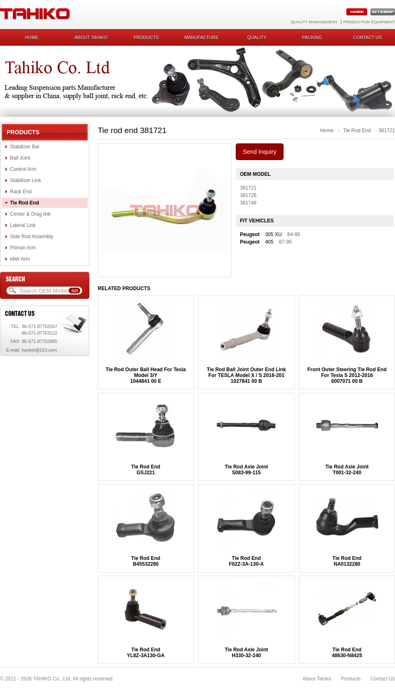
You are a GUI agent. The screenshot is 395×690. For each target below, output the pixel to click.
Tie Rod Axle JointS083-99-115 (246, 470)
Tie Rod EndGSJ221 (145, 470)
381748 (248, 203)
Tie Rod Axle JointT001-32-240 (346, 470)
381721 (386, 130)
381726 (248, 195)
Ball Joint (20, 158)
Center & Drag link (30, 214)
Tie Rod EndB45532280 (145, 561)
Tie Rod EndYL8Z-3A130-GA (146, 652)
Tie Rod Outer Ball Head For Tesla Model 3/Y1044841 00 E (146, 375)
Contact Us (382, 679)
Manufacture (201, 37)
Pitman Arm (23, 248)
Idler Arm (20, 259)
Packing (312, 37)
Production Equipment (369, 22)
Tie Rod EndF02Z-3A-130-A (246, 561)
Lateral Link (23, 225)
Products (146, 37)
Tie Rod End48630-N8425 (347, 652)
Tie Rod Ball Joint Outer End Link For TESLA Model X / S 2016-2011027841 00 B (246, 375)
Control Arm (23, 169)
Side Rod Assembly (31, 236)
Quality (256, 37)
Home (31, 37)
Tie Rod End (24, 203)
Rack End (21, 192)
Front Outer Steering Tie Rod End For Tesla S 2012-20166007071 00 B (346, 375)
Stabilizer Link (25, 180)
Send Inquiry (259, 151)
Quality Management (314, 22)
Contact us (367, 37)
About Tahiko (90, 37)
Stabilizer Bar (25, 147)
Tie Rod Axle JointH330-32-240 (246, 652)
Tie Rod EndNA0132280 (347, 561)
